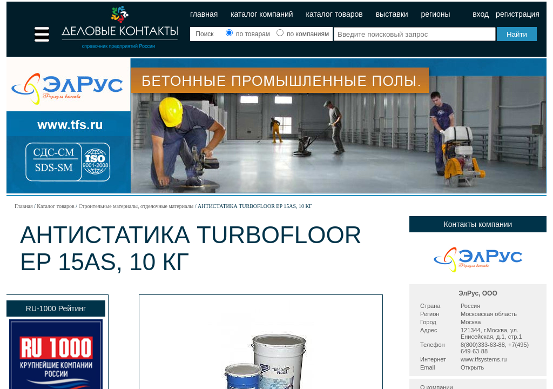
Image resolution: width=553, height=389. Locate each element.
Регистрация (517, 14)
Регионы (435, 14)
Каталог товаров (334, 14)
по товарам (249, 34)
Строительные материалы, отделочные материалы (135, 206)
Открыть (472, 367)
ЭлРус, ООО (477, 293)
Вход (481, 14)
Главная (204, 14)
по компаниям (302, 34)
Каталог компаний (262, 14)
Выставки (392, 14)
